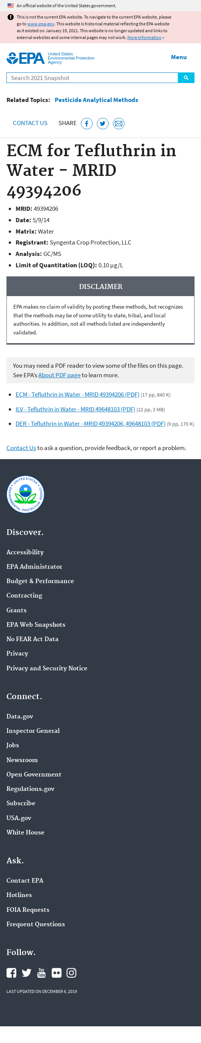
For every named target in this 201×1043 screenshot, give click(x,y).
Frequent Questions (35, 924)
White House (25, 833)
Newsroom (22, 760)
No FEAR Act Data (32, 639)
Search (186, 77)
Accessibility (25, 552)
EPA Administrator (34, 567)
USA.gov (18, 818)
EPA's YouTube (41, 973)
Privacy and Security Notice (46, 668)
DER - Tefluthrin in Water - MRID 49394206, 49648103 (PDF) (91, 423)
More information (144, 37)
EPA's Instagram (71, 973)
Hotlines (19, 895)
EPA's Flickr (57, 973)
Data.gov (19, 717)
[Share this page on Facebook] (87, 124)
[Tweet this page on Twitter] (103, 124)
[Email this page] (119, 124)
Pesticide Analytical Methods (96, 100)
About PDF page (59, 375)
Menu (179, 57)
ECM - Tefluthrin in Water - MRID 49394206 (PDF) (77, 394)
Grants (16, 610)
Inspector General (33, 731)
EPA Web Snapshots (35, 625)
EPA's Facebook (11, 973)
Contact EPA (24, 881)
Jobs (12, 745)
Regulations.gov (30, 789)
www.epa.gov (40, 24)
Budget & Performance (40, 581)
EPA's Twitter (27, 973)
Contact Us (30, 123)
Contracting (24, 596)
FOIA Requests (27, 910)
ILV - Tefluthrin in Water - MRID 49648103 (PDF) (75, 409)
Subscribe (20, 803)
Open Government (34, 775)
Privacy (17, 654)
